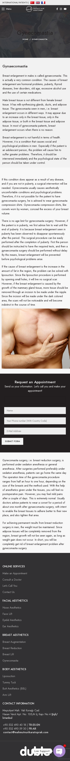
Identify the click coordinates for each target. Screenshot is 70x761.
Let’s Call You (9, 586)
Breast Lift (8, 654)
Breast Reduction (12, 648)
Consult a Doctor (12, 580)
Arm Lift (6, 695)
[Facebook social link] (57, 9)
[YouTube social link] (65, 9)
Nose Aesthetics (11, 608)
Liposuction (8, 676)
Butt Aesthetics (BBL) (14, 688)
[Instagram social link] (61, 9)
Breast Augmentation (14, 642)
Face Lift (7, 614)
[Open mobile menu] (6, 9)
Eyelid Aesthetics (12, 620)
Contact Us (8, 592)
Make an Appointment (14, 573)
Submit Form (12, 441)
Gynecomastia (10, 661)
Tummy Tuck (9, 682)
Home (25, 39)
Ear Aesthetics (10, 626)
